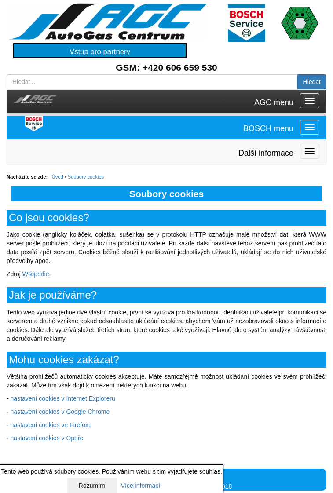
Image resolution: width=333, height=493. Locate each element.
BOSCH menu (268, 128)
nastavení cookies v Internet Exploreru (63, 398)
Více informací (140, 485)
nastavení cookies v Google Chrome (60, 411)
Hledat (312, 81)
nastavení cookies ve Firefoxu (51, 424)
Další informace (265, 153)
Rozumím (92, 485)
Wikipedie (35, 274)
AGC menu (273, 102)
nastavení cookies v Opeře (47, 438)
